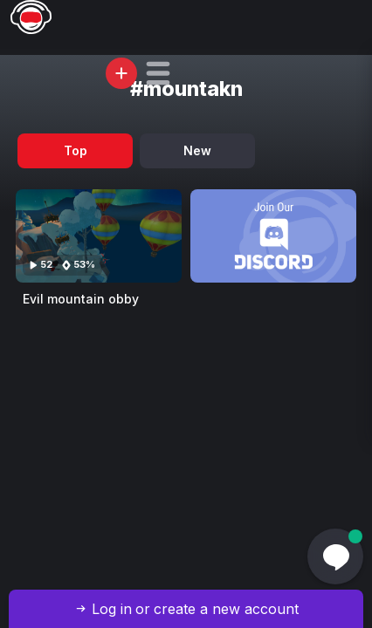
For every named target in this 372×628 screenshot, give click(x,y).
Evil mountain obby (81, 298)
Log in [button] (112, 609)
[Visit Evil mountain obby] (99, 236)
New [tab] (197, 150)
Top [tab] (75, 150)
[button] (158, 73)
